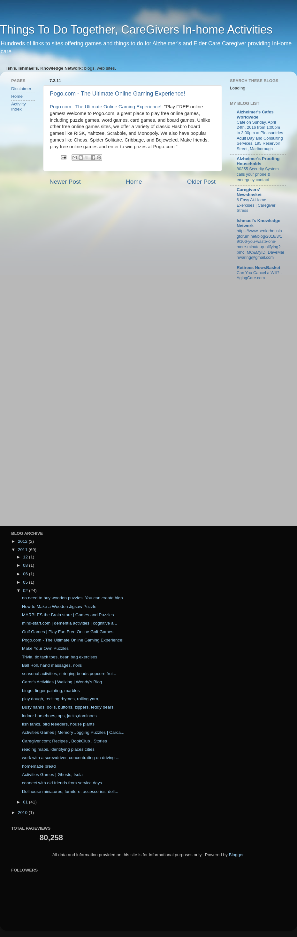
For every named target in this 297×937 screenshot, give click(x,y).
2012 (23, 541)
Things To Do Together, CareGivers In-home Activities (136, 29)
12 (26, 557)
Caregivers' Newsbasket (249, 192)
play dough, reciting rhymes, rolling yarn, (60, 698)
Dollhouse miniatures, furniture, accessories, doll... (70, 791)
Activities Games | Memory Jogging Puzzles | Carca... (73, 732)
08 (26, 565)
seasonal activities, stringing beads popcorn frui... (69, 673)
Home (134, 181)
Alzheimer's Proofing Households (258, 161)
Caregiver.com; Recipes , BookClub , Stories (64, 741)
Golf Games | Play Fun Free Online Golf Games (67, 631)
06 (26, 574)
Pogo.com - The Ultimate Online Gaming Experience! (117, 93)
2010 (23, 812)
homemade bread (39, 766)
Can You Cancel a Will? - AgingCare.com (259, 275)
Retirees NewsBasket (258, 267)
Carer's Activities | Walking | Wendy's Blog (62, 682)
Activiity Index (18, 106)
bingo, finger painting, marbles (51, 690)
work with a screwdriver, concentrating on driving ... (70, 757)
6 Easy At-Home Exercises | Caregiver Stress (256, 205)
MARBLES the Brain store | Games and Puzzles (68, 614)
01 (26, 802)
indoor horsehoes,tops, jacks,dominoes (59, 715)
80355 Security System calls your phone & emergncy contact (258, 174)
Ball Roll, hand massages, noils (52, 665)
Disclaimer (21, 88)
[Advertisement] (30, 218)
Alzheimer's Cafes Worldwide (255, 114)
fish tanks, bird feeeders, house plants (58, 724)
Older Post (201, 181)
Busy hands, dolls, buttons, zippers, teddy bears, (68, 707)
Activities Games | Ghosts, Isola (52, 774)
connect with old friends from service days (62, 782)
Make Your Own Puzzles (45, 648)
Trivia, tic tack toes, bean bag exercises (59, 657)
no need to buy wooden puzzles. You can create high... (74, 597)
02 (26, 590)
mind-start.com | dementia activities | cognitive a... (69, 623)
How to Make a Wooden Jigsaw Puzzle (59, 606)
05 (26, 582)
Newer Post (65, 181)
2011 (23, 549)
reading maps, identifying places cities (58, 749)
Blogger (236, 854)
